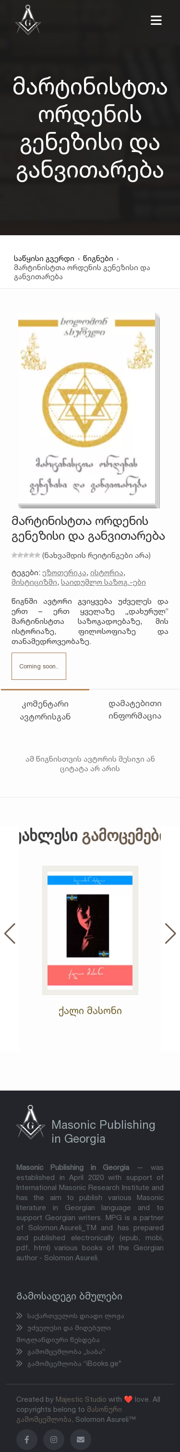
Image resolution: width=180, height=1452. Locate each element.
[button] (9, 933)
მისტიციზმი (34, 582)
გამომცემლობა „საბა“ (65, 1351)
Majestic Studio (81, 1399)
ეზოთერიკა (64, 572)
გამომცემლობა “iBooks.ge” (73, 1363)
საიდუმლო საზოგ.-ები (103, 582)
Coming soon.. (39, 666)
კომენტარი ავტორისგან (45, 710)
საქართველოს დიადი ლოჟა (74, 1315)
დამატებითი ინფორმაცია (135, 709)
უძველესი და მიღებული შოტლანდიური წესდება (63, 1333)
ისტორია (106, 572)
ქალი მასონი (90, 1010)
